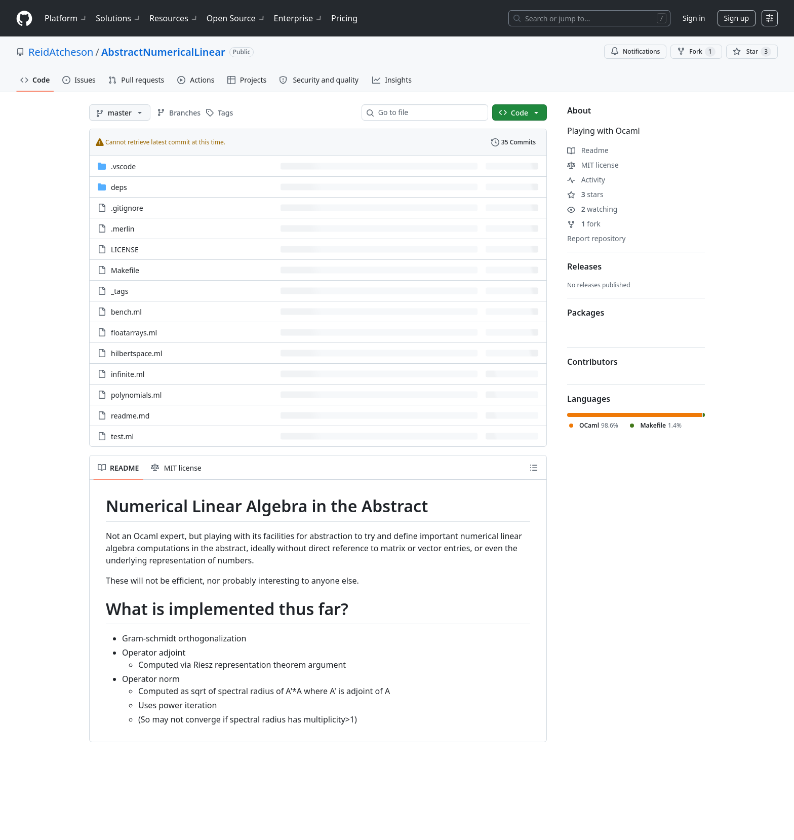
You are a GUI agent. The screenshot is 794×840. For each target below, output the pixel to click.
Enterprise (298, 18)
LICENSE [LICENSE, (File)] (125, 249)
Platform (66, 18)
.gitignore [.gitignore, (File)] (127, 208)
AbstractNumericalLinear (163, 52)
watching (592, 209)
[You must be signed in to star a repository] (752, 52)
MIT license (593, 165)
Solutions (118, 18)
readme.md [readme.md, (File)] (130, 416)
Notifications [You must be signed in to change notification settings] (635, 51)
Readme (588, 150)
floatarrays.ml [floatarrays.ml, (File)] (134, 332)
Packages (585, 312)
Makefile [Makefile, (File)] (125, 270)
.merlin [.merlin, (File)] (122, 229)
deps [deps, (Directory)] (119, 187)
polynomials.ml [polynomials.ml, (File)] (136, 395)
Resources (173, 18)
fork (584, 223)
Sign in (694, 18)
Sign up (736, 18)
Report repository (596, 238)
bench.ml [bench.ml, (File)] (126, 312)
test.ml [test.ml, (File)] (122, 436)
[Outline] (533, 468)
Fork (696, 52)
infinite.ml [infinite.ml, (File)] (127, 374)
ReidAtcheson (60, 52)
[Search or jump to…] (589, 18)
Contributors (592, 361)
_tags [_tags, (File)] (119, 291)
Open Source (236, 18)
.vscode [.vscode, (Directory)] (123, 166)
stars (585, 194)
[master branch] (119, 112)
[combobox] (429, 112)
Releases (584, 266)
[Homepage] (24, 18)
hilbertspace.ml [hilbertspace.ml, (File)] (136, 353)
